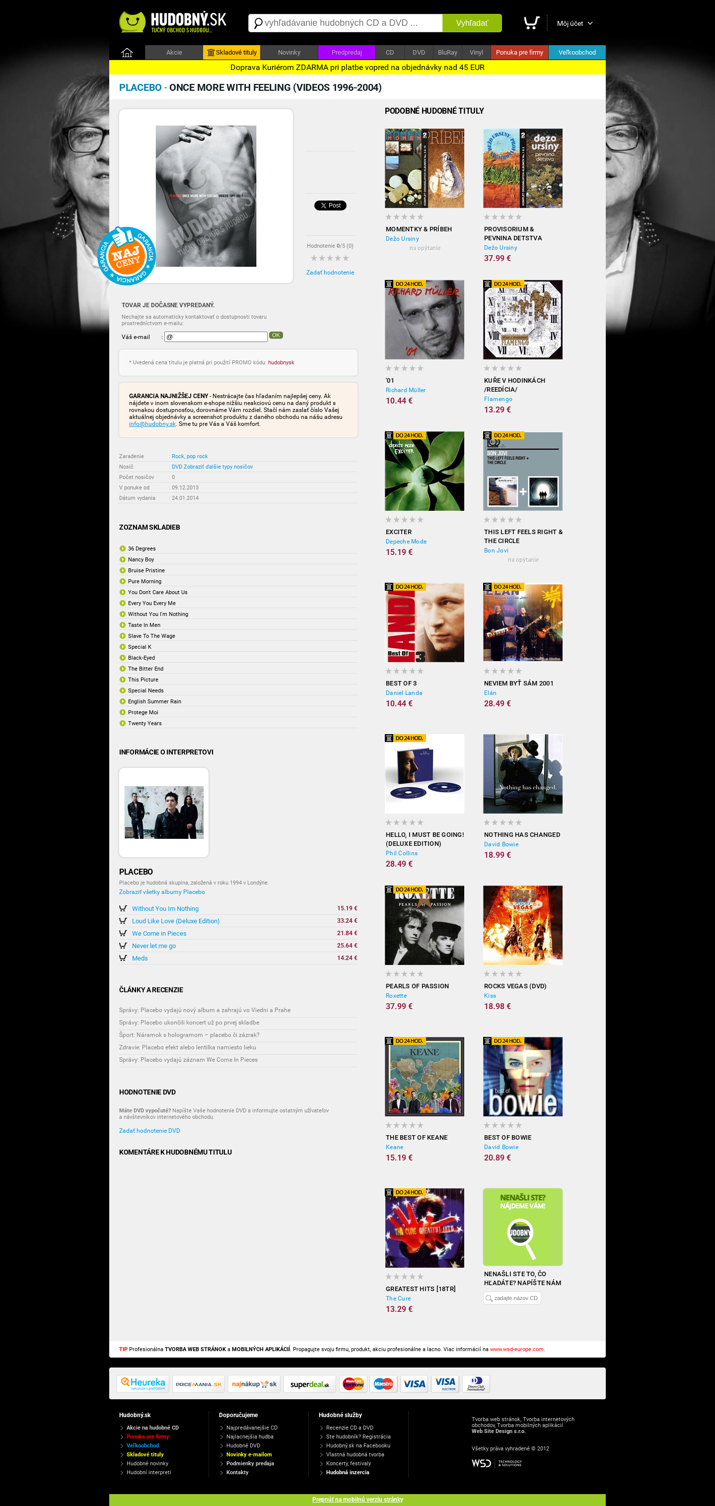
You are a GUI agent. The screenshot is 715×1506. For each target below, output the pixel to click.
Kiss (490, 995)
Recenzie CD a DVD (349, 1428)
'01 (390, 380)
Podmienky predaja (250, 1463)
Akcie (174, 52)
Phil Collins (402, 853)
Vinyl (476, 52)
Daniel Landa (404, 692)
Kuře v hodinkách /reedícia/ (514, 385)
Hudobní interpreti (149, 1472)
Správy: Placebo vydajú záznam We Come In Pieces (188, 1059)
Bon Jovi (496, 550)
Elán (490, 692)
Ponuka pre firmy (519, 52)
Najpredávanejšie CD (252, 1428)
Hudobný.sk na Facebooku (358, 1445)
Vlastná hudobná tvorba (355, 1454)
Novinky (289, 52)
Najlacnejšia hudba (250, 1437)
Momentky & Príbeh (419, 229)
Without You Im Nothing (165, 908)
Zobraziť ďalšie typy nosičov (218, 467)
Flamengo (498, 399)
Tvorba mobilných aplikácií (530, 1425)
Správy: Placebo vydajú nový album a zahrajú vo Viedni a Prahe (204, 1010)
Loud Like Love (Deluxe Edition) (176, 921)
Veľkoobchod (577, 52)
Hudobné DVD (243, 1445)
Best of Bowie (507, 1137)
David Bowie (501, 844)
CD (390, 52)
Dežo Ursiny (402, 238)
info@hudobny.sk (152, 423)
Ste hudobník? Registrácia (358, 1437)
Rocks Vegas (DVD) (515, 986)
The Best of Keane (416, 1137)
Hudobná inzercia (347, 1472)
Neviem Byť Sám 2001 (519, 683)
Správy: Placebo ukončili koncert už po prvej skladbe (189, 1022)
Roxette (396, 995)
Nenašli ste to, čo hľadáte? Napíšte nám (522, 1278)
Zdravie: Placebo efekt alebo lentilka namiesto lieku (187, 1047)
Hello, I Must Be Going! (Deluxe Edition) (425, 839)
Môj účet (570, 23)
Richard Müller (406, 390)
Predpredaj (347, 52)
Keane (394, 1147)
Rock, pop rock (190, 456)
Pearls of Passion (417, 986)
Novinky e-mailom (249, 1454)
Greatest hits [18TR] (421, 1289)
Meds (140, 958)
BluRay (447, 52)
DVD (419, 52)
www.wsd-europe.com (517, 1349)
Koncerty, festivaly (348, 1463)
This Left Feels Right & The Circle (523, 536)
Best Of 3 (401, 683)
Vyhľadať (472, 23)
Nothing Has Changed (522, 834)
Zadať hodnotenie (330, 272)
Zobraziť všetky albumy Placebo (162, 892)
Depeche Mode (406, 541)
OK (276, 335)
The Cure (398, 1298)
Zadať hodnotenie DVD (149, 1130)
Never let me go (154, 946)
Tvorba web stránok (496, 1419)
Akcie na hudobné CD (153, 1428)
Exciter (399, 532)
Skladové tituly (232, 53)
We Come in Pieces (159, 933)
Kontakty (237, 1472)
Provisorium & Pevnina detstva (513, 233)
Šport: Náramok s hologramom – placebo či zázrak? (189, 1034)
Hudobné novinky (147, 1463)
